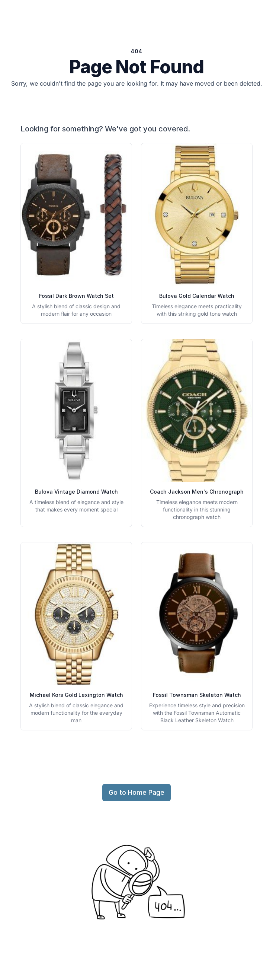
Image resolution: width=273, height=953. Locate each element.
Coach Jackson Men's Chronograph (197, 491)
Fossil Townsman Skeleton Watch (197, 695)
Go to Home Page (136, 792)
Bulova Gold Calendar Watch (196, 296)
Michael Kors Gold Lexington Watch (76, 695)
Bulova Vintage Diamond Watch (76, 491)
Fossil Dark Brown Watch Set (76, 296)
